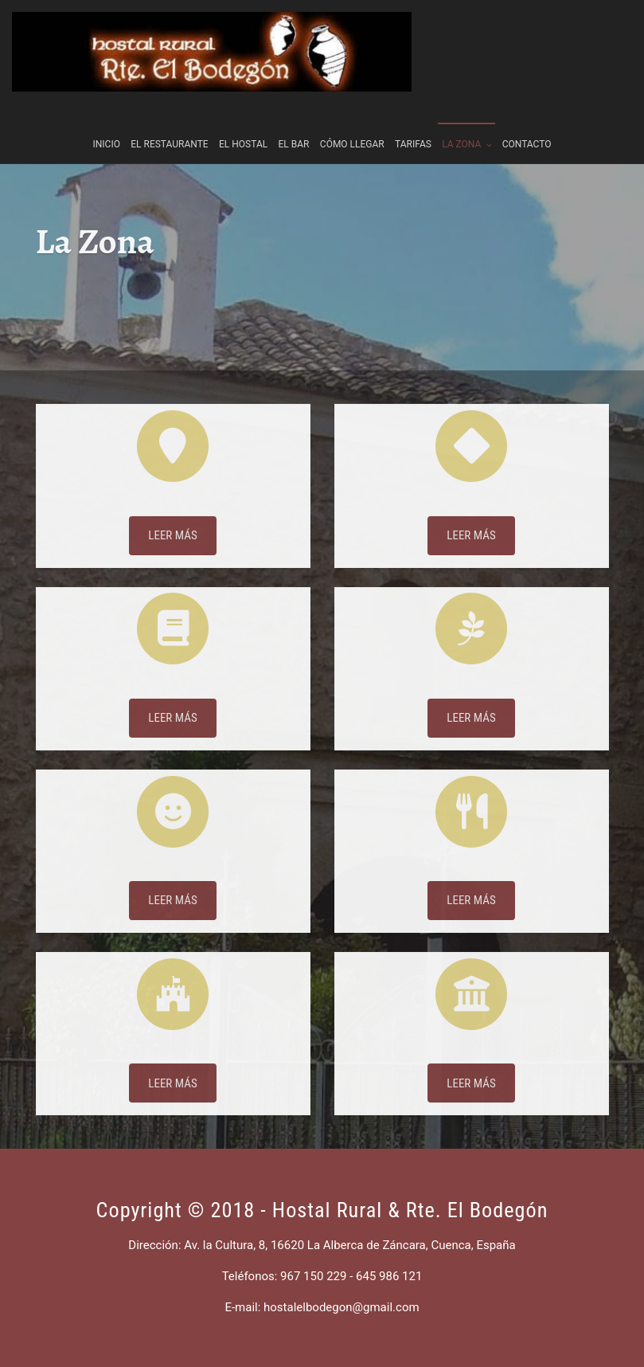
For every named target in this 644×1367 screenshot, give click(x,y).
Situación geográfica (173, 518)
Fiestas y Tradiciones (173, 884)
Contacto (527, 125)
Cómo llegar (352, 125)
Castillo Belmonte (172, 1066)
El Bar (294, 125)
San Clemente (471, 1066)
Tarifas (413, 125)
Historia (173, 701)
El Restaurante (169, 125)
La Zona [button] (466, 125)
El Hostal (243, 125)
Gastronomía (471, 884)
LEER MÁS (172, 553)
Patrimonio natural (471, 701)
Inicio (106, 125)
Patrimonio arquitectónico (470, 518)
